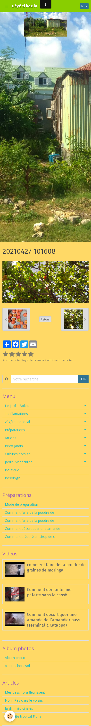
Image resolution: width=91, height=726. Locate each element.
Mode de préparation (21, 504)
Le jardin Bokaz (17, 405)
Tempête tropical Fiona (23, 716)
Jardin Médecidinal (19, 462)
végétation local (17, 421)
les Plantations (16, 413)
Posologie (13, 478)
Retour (45, 319)
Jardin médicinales (19, 708)
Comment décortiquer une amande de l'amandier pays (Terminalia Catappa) (53, 620)
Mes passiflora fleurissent (25, 692)
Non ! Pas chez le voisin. (24, 700)
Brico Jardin (14, 446)
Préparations (15, 429)
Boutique (12, 470)
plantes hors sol (17, 665)
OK (83, 379)
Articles (10, 438)
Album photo (15, 657)
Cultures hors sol (18, 454)
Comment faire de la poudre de (29, 512)
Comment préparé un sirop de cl (30, 536)
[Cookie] (9, 716)
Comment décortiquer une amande (32, 528)
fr (82, 6)
